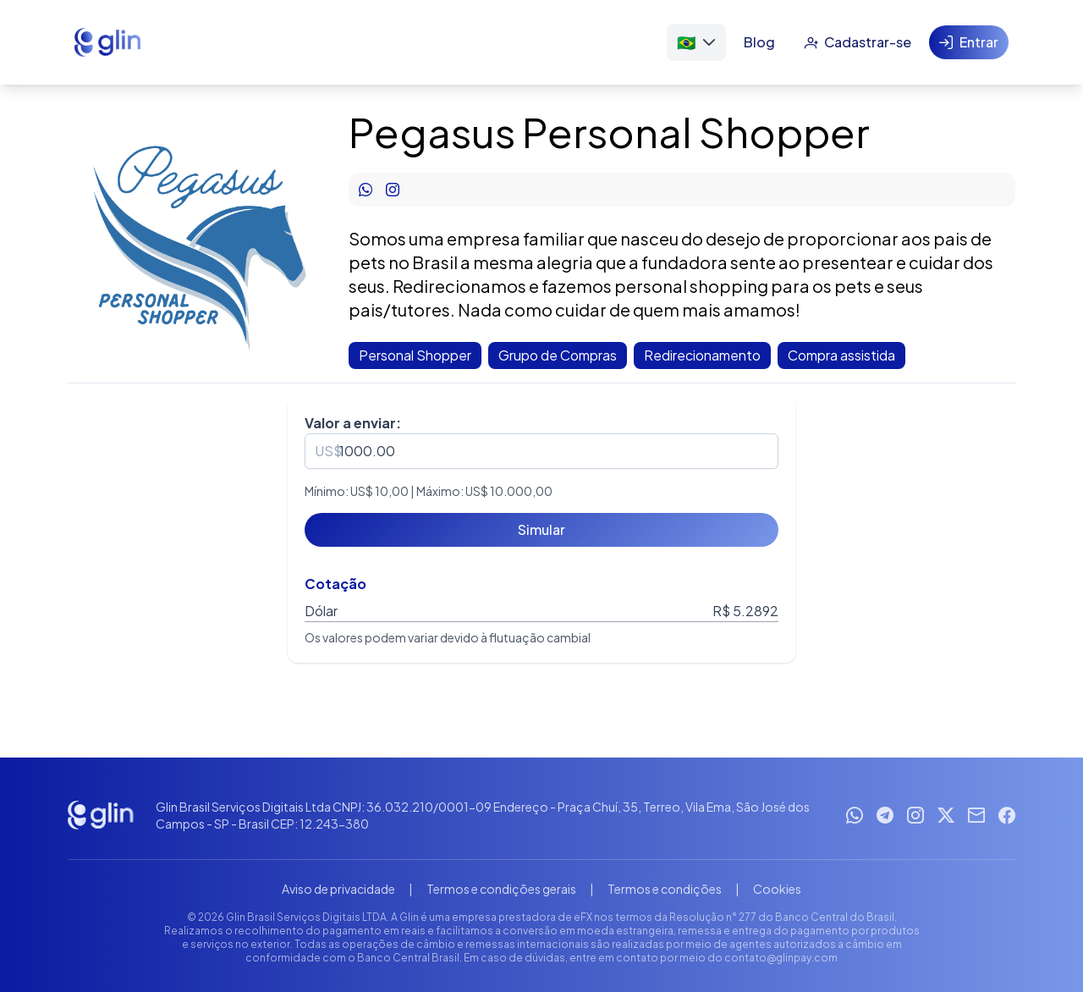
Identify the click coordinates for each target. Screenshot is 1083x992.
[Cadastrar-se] (857, 42)
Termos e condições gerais (501, 888)
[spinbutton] (541, 451)
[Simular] (541, 530)
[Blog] (759, 42)
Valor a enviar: (353, 423)
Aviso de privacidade (338, 888)
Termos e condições (664, 888)
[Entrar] (969, 42)
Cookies (777, 888)
